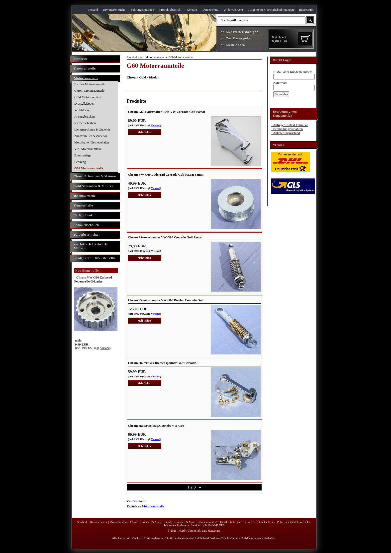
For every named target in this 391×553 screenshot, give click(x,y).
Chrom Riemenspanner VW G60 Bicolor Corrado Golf (166, 300)
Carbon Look (83, 215)
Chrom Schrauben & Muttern (95, 176)
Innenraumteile (85, 196)
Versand (93, 9)
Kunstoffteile (83, 205)
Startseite (81, 59)
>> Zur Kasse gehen (236, 38)
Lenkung (80, 162)
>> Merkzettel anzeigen (239, 32)
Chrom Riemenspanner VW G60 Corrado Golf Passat (165, 237)
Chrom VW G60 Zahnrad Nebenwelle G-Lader (93, 279)
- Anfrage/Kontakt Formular (289, 125)
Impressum (306, 9)
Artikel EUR (280, 39)
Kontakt (192, 9)
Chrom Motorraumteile (89, 90)
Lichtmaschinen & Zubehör (92, 129)
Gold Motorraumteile (88, 97)
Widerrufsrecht (233, 9)
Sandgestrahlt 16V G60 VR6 (94, 258)
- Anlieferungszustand (285, 133)
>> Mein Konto (232, 45)
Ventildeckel (82, 110)
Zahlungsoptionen (142, 9)
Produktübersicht (170, 9)
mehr (78, 340)
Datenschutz (210, 9)
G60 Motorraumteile (88, 168)
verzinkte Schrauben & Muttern (90, 246)
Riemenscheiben (85, 123)
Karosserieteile (85, 68)
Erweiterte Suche (114, 9)
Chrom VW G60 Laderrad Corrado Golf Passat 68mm (165, 174)
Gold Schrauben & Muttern (93, 186)
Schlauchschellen (86, 225)
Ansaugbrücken (84, 116)
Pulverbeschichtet (86, 234)
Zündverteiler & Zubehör (90, 136)
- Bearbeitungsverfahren (287, 129)
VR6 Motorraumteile (87, 149)
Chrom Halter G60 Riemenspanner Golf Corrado (162, 363)
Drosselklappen (84, 103)
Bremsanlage (82, 155)
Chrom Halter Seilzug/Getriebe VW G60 (156, 425)
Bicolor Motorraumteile (89, 84)
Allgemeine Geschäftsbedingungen (271, 9)
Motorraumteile (86, 78)
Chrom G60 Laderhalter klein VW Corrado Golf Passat (166, 112)
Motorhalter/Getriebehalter (91, 142)
